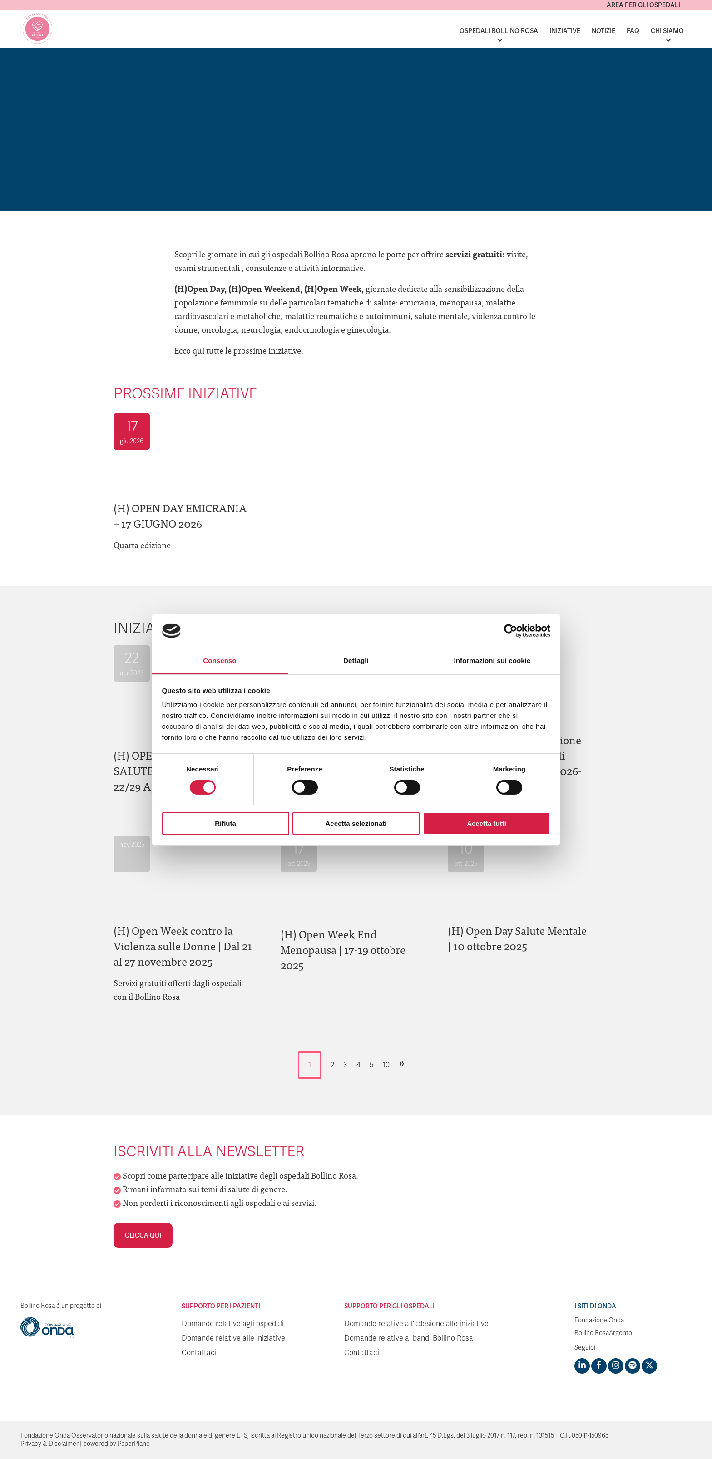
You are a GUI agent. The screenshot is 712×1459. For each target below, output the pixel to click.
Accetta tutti (486, 823)
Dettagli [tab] (356, 660)
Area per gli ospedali (643, 5)
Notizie (603, 31)
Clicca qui (143, 1235)
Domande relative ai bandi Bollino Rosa (408, 1338)
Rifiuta (225, 823)
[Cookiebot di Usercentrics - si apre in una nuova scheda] (510, 631)
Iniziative (564, 31)
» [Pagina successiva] (402, 1063)
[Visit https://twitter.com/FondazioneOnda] (649, 1366)
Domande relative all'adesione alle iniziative (416, 1323)
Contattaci (199, 1352)
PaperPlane (134, 1444)
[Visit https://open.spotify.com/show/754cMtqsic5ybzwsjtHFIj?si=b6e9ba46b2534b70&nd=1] (632, 1366)
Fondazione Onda (599, 1320)
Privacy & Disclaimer (49, 1444)
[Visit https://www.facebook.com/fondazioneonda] (599, 1366)
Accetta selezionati (355, 823)
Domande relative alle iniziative (233, 1338)
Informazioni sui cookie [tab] (492, 660)
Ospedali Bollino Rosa (499, 31)
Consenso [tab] (219, 660)
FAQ (633, 31)
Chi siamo (667, 31)
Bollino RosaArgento (603, 1333)
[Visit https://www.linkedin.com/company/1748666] (582, 1366)
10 (386, 1065)
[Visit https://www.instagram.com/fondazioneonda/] (615, 1366)
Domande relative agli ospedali (233, 1323)
